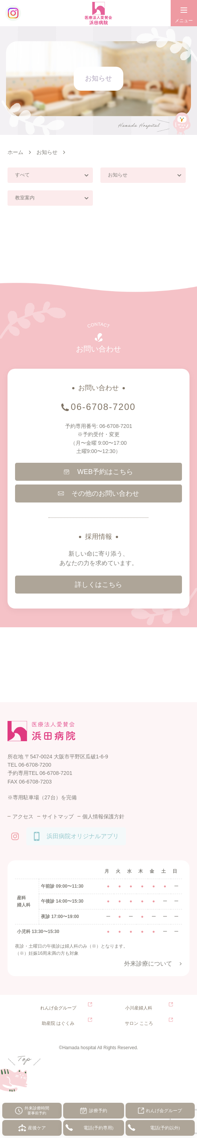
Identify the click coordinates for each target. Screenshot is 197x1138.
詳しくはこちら (98, 584)
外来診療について (148, 963)
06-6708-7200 (103, 407)
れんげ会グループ (164, 1110)
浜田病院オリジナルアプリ (83, 836)
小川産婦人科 (138, 1008)
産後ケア (37, 1128)
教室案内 (25, 197)
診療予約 (98, 1110)
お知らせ (117, 175)
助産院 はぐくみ (58, 1023)
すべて (22, 175)
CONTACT (98, 325)
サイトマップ (58, 816)
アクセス (22, 816)
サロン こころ (139, 1023)
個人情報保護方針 (103, 816)
